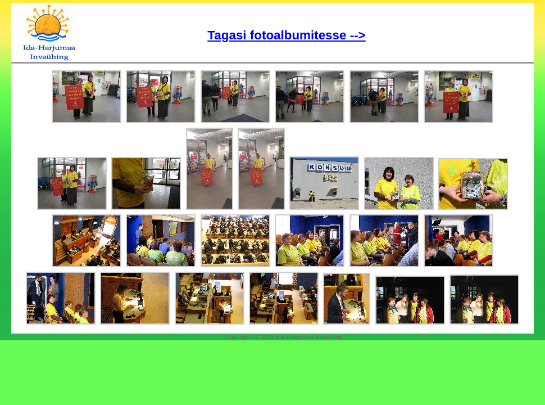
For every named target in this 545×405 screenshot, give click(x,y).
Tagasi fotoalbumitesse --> (286, 35)
